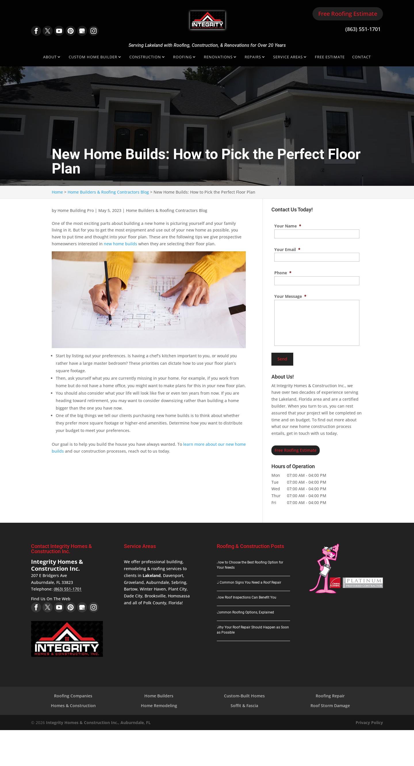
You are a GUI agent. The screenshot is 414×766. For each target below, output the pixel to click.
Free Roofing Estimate (347, 14)
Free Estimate (330, 57)
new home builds (120, 243)
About (50, 57)
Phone (283, 272)
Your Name (287, 226)
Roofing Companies (73, 696)
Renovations (218, 57)
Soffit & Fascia (244, 705)
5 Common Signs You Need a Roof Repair (249, 582)
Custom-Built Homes (244, 696)
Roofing (182, 57)
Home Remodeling (159, 705)
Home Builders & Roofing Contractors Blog (166, 210)
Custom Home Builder (93, 57)
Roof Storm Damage (330, 705)
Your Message (290, 296)
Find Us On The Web (50, 598)
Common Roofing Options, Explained (245, 612)
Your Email (287, 249)
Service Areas (288, 57)
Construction (145, 57)
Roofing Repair (330, 696)
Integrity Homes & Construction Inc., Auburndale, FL (98, 722)
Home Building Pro (75, 210)
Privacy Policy (369, 722)
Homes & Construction (73, 705)
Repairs (253, 57)
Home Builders (158, 696)
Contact (361, 57)
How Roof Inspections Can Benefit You (246, 597)
